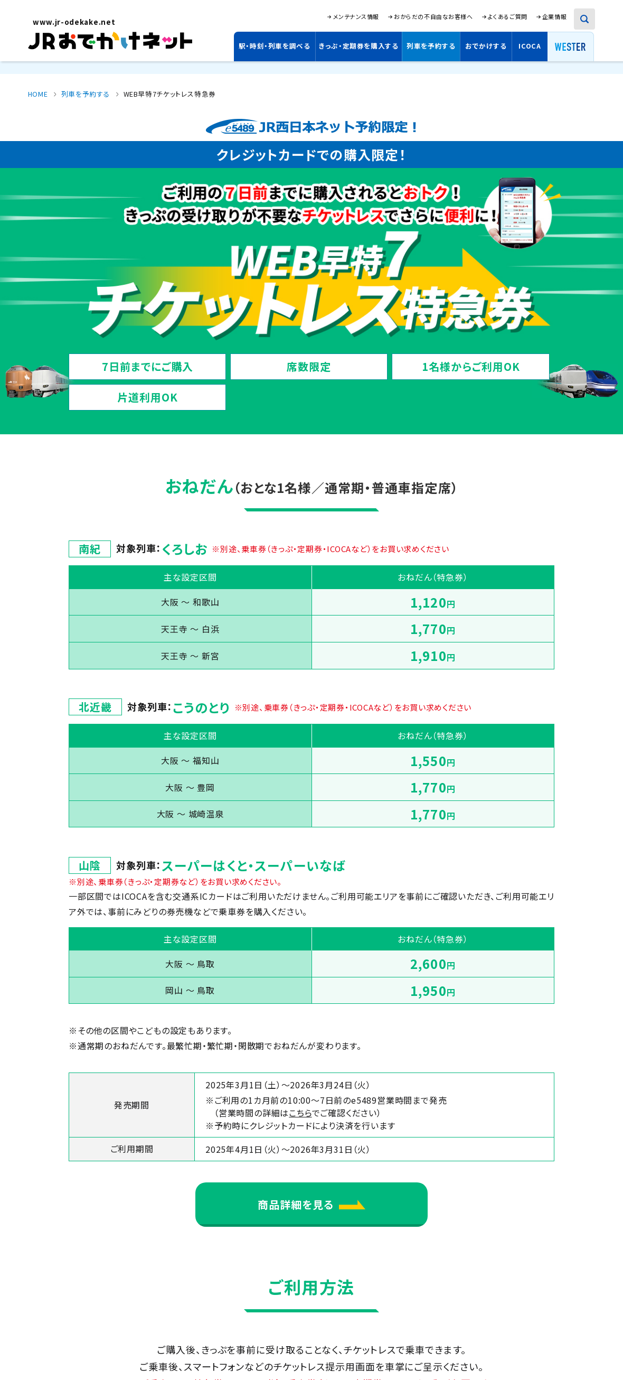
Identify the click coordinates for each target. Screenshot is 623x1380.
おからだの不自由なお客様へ (433, 16)
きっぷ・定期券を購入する (359, 46)
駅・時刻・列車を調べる (274, 46)
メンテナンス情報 (356, 16)
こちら (300, 1112)
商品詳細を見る (311, 1204)
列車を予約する (431, 46)
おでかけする (486, 46)
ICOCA (529, 46)
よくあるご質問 (507, 16)
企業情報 (554, 16)
